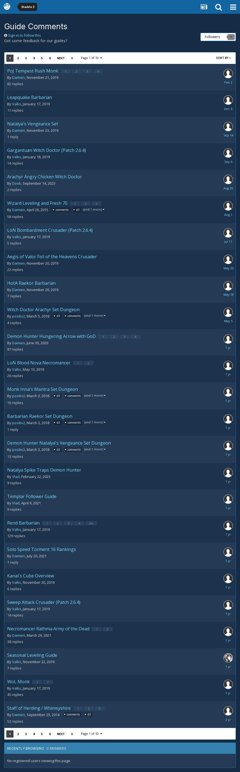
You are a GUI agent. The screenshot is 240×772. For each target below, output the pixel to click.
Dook (16, 183)
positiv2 (18, 316)
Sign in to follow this (24, 35)
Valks (16, 103)
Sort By (223, 58)
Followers (212, 36)
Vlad (16, 476)
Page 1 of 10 (91, 58)
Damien (18, 77)
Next (61, 58)
